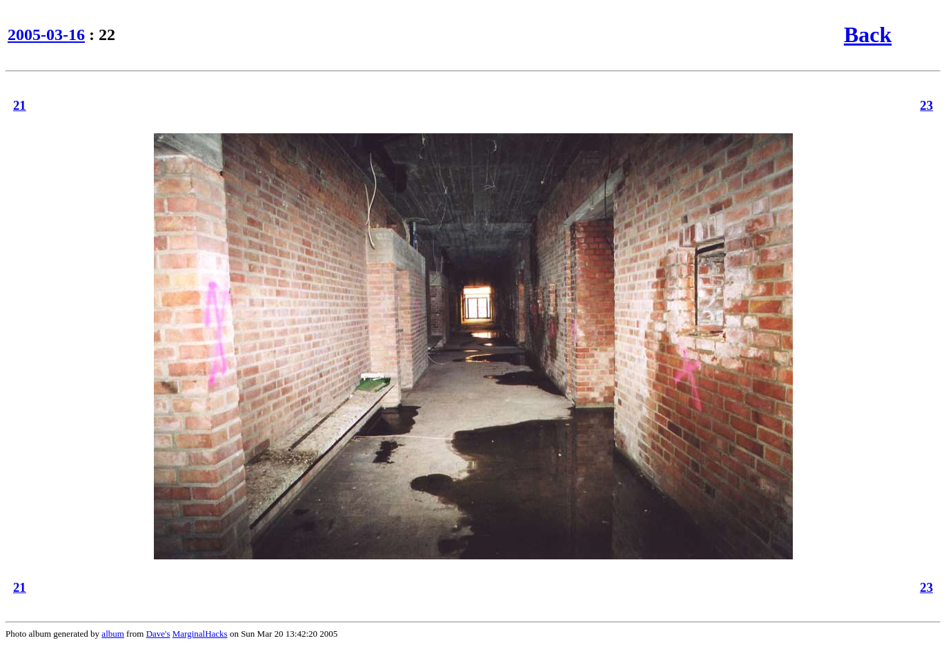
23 (926, 105)
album (112, 633)
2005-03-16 (46, 35)
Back (867, 34)
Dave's (158, 633)
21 (19, 105)
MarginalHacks (200, 633)
